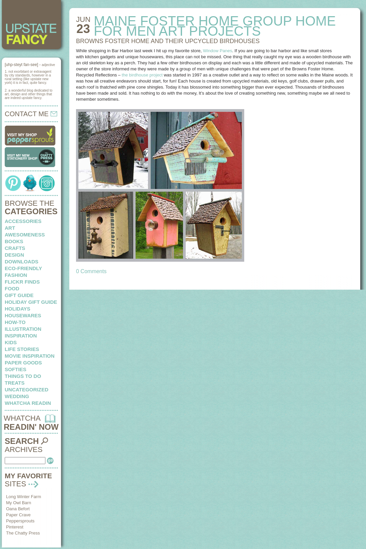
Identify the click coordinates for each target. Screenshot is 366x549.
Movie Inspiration (29, 356)
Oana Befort (18, 508)
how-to (15, 322)
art (10, 228)
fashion (16, 275)
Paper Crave (18, 514)
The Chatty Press (23, 533)
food (12, 288)
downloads (21, 261)
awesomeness (25, 234)
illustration (23, 329)
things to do (23, 376)
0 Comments (91, 271)
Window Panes (217, 50)
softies (15, 369)
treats (15, 383)
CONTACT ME (31, 114)
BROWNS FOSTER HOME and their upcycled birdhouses (168, 41)
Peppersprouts (20, 520)
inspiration (21, 335)
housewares (23, 315)
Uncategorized (26, 389)
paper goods (23, 362)
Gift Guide (19, 295)
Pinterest (14, 526)
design (14, 255)
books (14, 241)
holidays (17, 309)
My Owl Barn (18, 502)
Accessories (23, 221)
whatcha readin (28, 403)
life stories (22, 349)
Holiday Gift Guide (31, 302)
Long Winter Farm (23, 496)
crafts (15, 248)
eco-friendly (23, 268)
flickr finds (22, 282)
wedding (17, 396)
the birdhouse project (143, 74)
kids (11, 342)
